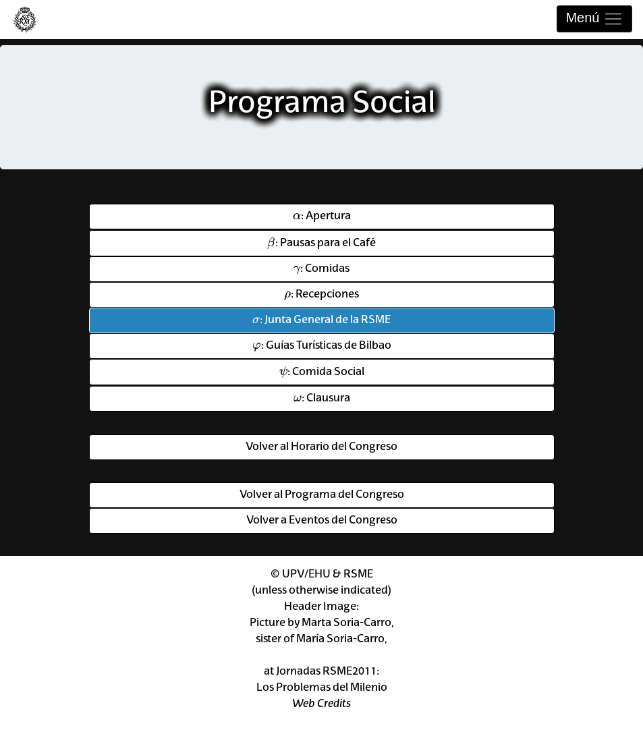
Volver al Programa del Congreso (322, 495)
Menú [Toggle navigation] (594, 19)
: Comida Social (321, 370)
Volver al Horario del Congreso (321, 447)
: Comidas (321, 267)
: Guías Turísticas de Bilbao (321, 344)
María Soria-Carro (340, 639)
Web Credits (321, 704)
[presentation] (297, 215)
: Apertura (322, 214)
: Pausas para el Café (321, 242)
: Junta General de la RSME (321, 319)
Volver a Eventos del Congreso (321, 520)
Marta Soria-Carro (346, 623)
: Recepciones (321, 293)
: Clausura (321, 398)
